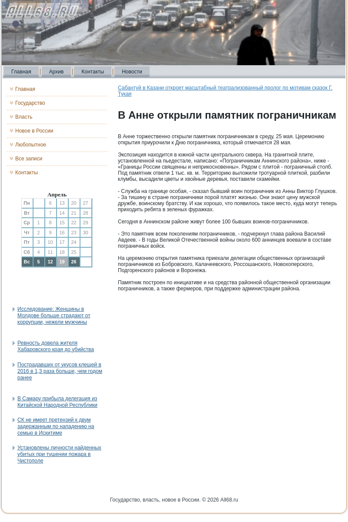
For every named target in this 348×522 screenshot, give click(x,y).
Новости (132, 72)
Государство (30, 103)
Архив (56, 72)
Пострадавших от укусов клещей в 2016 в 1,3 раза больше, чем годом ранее (59, 371)
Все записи (28, 159)
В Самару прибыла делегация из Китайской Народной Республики (57, 402)
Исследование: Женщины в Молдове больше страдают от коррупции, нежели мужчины (53, 315)
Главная (21, 72)
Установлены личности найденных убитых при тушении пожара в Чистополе (59, 454)
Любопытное (30, 145)
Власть (23, 117)
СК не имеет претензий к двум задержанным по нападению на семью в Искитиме (55, 426)
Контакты (92, 72)
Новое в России (34, 131)
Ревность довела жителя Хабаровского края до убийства (55, 346)
